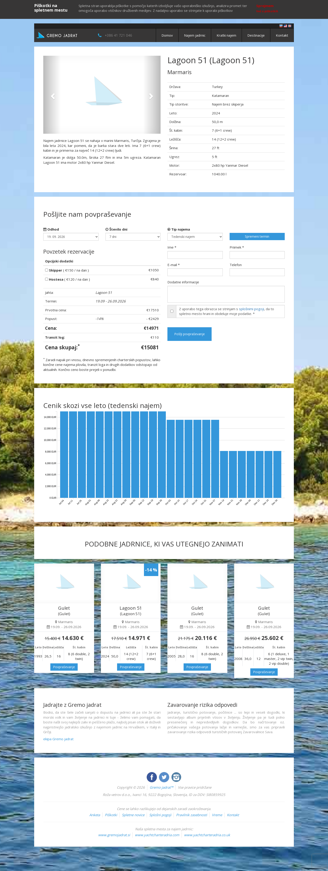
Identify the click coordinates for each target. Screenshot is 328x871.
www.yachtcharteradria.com (157, 835)
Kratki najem (226, 35)
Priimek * (237, 247)
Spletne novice (133, 815)
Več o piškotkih (267, 11)
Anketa (94, 815)
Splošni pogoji (160, 815)
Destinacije (256, 35)
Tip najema (178, 229)
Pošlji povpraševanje (189, 334)
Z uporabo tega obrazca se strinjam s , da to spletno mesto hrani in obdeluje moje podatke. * (226, 311)
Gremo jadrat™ (161, 787)
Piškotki (111, 815)
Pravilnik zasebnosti (191, 815)
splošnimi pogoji (251, 309)
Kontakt (282, 35)
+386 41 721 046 (118, 35)
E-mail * (173, 264)
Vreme (217, 815)
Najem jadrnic (194, 35)
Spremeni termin (257, 236)
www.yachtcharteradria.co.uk (207, 835)
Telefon (236, 264)
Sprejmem (265, 5)
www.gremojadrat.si (114, 835)
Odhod (51, 229)
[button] (52, 95)
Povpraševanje (64, 667)
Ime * (171, 247)
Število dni (116, 229)
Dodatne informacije (183, 282)
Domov (167, 35)
